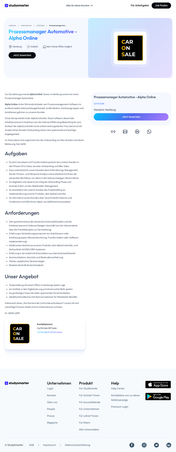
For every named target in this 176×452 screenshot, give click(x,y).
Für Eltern (84, 423)
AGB (31, 445)
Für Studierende (88, 388)
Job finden (161, 5)
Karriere (51, 395)
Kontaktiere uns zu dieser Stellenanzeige (125, 398)
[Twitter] (156, 445)
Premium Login (119, 407)
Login (50, 388)
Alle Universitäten (89, 429)
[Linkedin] (168, 445)
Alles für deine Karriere (79, 5)
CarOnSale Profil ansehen (49, 332)
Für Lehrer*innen (88, 416)
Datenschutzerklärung (77, 445)
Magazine (52, 423)
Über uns (52, 402)
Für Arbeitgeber (140, 5)
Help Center (118, 388)
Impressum (49, 445)
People (51, 409)
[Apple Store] (158, 384)
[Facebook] (131, 445)
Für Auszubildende (89, 402)
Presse (51, 416)
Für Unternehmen (89, 409)
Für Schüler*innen (89, 395)
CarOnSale (99, 103)
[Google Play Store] (158, 396)
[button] (113, 131)
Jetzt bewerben (22, 55)
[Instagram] (144, 445)
